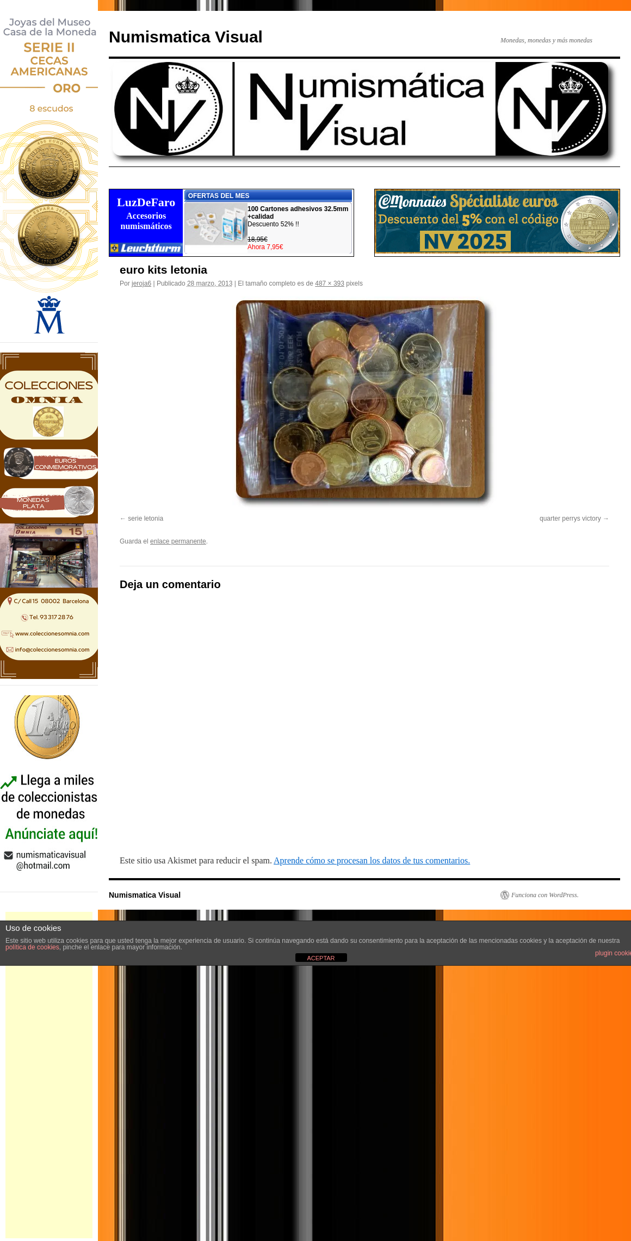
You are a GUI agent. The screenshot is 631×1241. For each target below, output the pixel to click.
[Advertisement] (48, 1075)
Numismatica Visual (186, 37)
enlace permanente (178, 541)
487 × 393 (329, 283)
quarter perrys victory (570, 518)
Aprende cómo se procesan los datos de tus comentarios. (372, 860)
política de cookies (32, 947)
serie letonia (145, 518)
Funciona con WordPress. (545, 895)
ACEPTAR (321, 958)
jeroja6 (141, 283)
